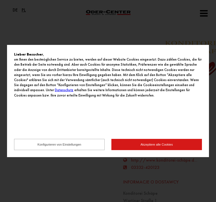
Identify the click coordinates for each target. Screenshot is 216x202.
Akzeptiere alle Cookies (157, 144)
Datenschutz (64, 90)
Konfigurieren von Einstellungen (59, 144)
